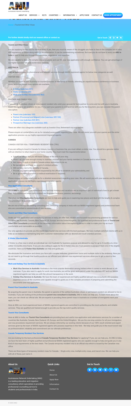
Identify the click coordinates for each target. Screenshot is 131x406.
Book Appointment (113, 15)
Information (69, 15)
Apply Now (84, 15)
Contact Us (97, 15)
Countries (53, 15)
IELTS (44, 15)
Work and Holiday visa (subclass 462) (28, 95)
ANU (15, 403)
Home (10, 25)
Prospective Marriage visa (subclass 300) (30, 123)
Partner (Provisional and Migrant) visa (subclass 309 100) (37, 117)
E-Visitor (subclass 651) (23, 89)
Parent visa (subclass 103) (24, 114)
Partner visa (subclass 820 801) (26, 120)
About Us (23, 15)
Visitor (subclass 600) (22, 92)
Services (33, 15)
